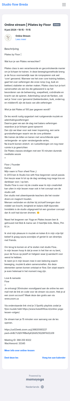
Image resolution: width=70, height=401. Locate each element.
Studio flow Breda (15, 4)
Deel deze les (11, 357)
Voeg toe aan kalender (54, 357)
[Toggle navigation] (64, 5)
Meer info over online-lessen (19, 350)
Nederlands (35, 387)
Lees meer (21, 39)
